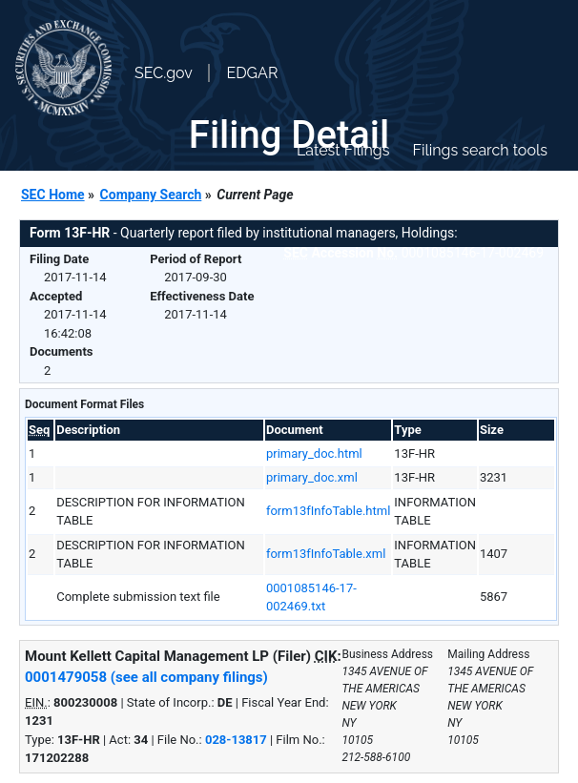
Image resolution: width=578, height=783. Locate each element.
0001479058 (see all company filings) (146, 677)
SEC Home (53, 194)
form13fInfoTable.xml (325, 553)
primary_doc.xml (312, 477)
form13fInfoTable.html (328, 511)
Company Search (151, 194)
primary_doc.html (314, 453)
